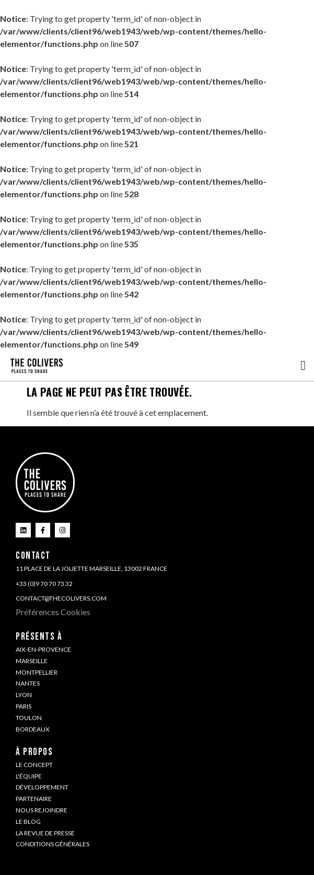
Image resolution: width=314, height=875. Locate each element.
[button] (303, 366)
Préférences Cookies (53, 612)
